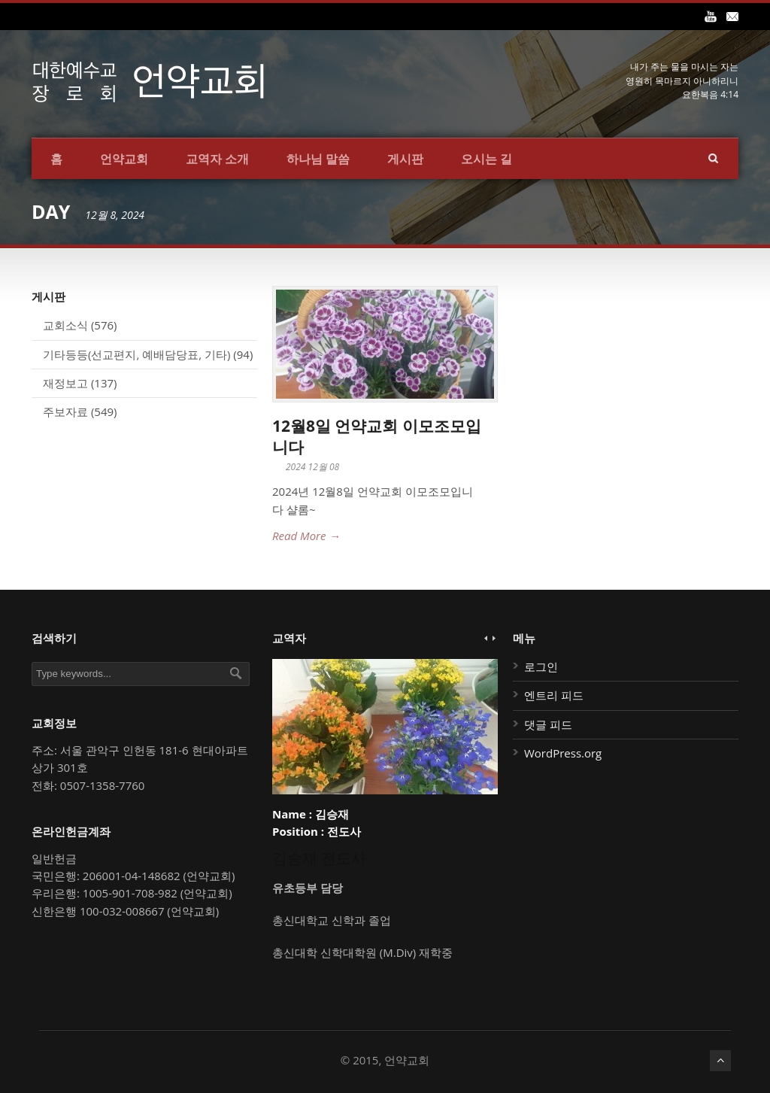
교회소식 (65, 324)
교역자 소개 (217, 158)
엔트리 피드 (554, 695)
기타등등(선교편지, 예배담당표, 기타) (136, 354)
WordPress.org (563, 753)
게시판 (405, 158)
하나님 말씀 (318, 158)
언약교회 (124, 158)
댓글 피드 (548, 724)
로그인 (541, 666)
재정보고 (65, 382)
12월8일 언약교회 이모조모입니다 (376, 436)
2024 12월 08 (312, 466)
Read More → (306, 535)
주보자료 (65, 411)
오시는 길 (486, 158)
